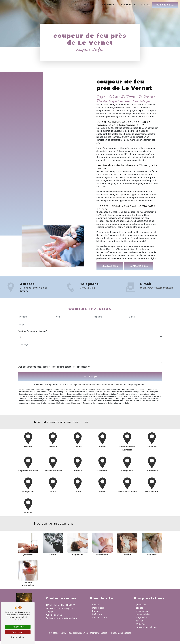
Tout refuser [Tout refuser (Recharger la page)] (18, 632)
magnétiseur (142, 611)
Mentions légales (99, 633)
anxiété (139, 608)
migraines (140, 624)
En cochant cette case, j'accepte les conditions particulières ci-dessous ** (55, 355)
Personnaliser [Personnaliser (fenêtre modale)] (17, 637)
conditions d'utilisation (112, 372)
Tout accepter (17, 626)
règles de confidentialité (84, 372)
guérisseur (141, 604)
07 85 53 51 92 (165, 4)
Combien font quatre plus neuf (32, 319)
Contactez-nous (139, 265)
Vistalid (55, 633)
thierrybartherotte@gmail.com (61, 618)
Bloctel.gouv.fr (76, 391)
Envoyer (93, 364)
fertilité (139, 620)
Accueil (75, 4)
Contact (145, 4)
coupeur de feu (143, 614)
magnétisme (142, 617)
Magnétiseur (91, 4)
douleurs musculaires (146, 627)
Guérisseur (108, 4)
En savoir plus (110, 265)
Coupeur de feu (127, 4)
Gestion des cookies (121, 633)
